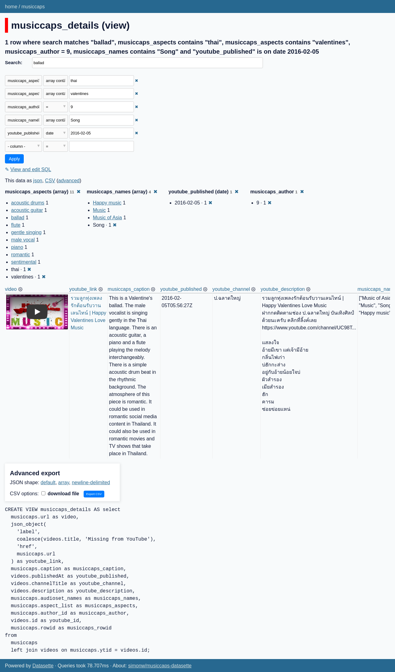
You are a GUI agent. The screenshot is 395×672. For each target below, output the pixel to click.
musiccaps (33, 6)
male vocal (23, 239)
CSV (50, 180)
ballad (17, 217)
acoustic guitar (27, 210)
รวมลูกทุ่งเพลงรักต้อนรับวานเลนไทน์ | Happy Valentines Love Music (89, 312)
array (63, 482)
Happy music (107, 202)
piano (17, 247)
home (11, 6)
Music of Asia (107, 217)
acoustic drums (27, 202)
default (48, 482)
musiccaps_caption (129, 289)
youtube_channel (231, 289)
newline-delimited (91, 482)
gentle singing (26, 232)
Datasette (42, 665)
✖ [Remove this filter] (136, 80)
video (11, 289)
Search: (13, 62)
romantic (20, 254)
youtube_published (181, 289)
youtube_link (83, 289)
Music (99, 210)
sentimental (23, 262)
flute (15, 225)
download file (60, 493)
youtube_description (282, 289)
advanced (69, 180)
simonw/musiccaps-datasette (159, 665)
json (37, 180)
